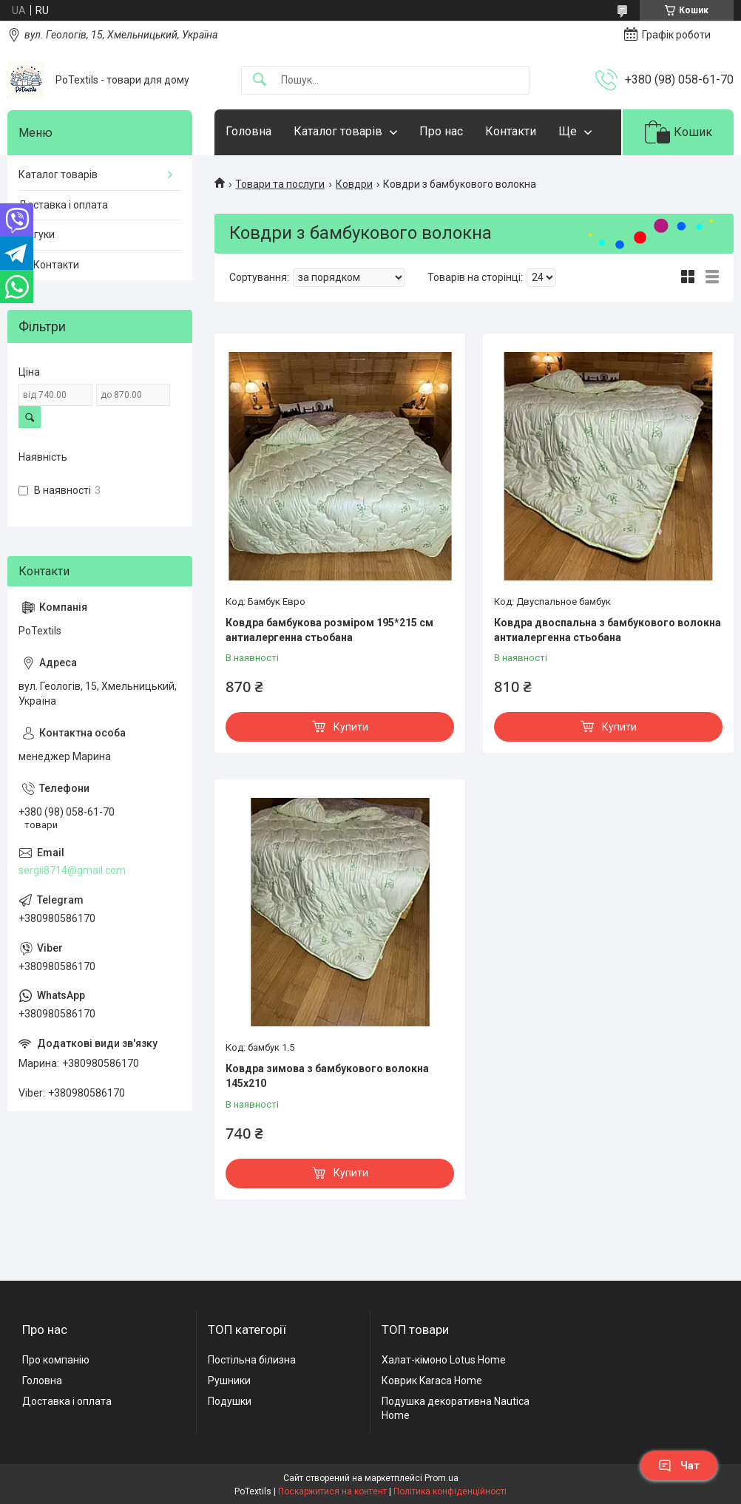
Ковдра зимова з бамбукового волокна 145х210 (327, 1076)
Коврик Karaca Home (432, 1380)
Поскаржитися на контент (332, 1491)
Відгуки (36, 234)
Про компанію (55, 1360)
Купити (351, 727)
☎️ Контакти (48, 265)
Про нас (441, 131)
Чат (679, 1465)
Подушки (229, 1401)
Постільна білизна (252, 1360)
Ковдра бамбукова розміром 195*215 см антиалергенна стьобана (329, 630)
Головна (248, 131)
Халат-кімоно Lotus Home (444, 1360)
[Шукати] (259, 80)
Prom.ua (441, 1478)
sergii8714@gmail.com (72, 870)
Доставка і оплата (63, 205)
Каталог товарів (338, 131)
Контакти (510, 131)
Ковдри (354, 184)
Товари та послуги (280, 184)
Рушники (229, 1380)
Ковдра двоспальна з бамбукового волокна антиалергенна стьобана (607, 630)
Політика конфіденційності (450, 1491)
